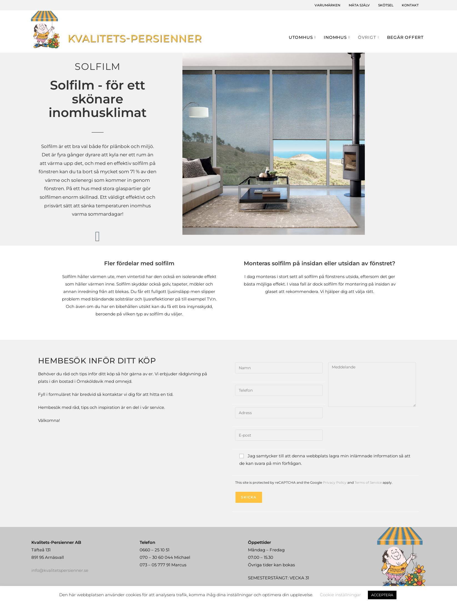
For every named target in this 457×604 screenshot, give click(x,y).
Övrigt (369, 37)
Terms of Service (368, 482)
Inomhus (337, 37)
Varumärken (327, 5)
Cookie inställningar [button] (340, 594)
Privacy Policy (334, 482)
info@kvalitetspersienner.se (59, 570)
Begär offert (405, 37)
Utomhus (303, 37)
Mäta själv (359, 5)
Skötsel (385, 5)
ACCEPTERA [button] (382, 595)
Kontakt (410, 5)
